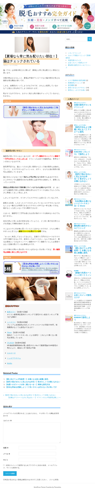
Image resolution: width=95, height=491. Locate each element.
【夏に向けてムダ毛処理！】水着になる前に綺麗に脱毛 (26, 379)
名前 (5, 448)
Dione (9, 332)
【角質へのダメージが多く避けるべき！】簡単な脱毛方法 (27, 384)
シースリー (11, 322)
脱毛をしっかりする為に (11, 65)
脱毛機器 (71, 85)
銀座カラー (11, 312)
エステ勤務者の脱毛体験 (77, 80)
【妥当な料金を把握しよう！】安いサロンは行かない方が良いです (31, 387)
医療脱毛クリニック (75, 83)
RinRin (9, 363)
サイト (5, 460)
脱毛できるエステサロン (77, 87)
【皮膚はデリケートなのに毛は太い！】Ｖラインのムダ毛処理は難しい (33, 397)
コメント (7, 420)
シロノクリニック (74, 53)
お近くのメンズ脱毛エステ (77, 63)
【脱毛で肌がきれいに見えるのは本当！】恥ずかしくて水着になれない (32, 382)
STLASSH (10, 343)
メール (6, 454)
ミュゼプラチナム (14, 358)
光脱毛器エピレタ (74, 60)
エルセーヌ (11, 353)
